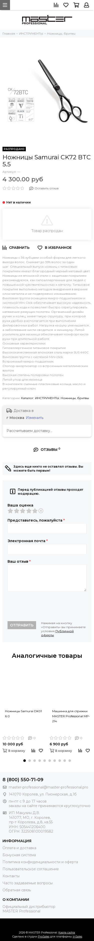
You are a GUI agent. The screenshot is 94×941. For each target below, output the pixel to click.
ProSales (43, 936)
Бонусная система (19, 855)
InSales (77, 936)
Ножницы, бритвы (75, 398)
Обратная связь (17, 890)
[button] (24, 760)
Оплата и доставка (19, 848)
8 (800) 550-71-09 (23, 779)
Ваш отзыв (19, 561)
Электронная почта (28, 541)
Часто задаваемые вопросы (28, 883)
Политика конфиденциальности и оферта (40, 862)
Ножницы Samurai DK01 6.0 (23, 713)
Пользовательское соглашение (31, 869)
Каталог (27, 398)
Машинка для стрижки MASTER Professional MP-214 (71, 716)
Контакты (11, 876)
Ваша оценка (20, 505)
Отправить (22, 625)
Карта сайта (66, 932)
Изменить (34, 417)
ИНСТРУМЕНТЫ (47, 398)
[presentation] (46, 606)
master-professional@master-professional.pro (48, 787)
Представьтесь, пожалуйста (36, 520)
